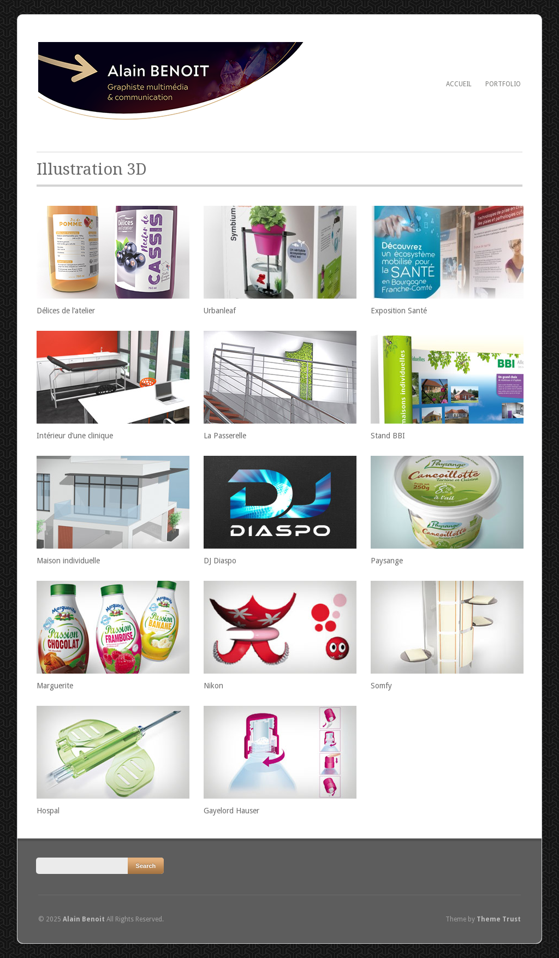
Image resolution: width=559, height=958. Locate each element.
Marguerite (55, 685)
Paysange (387, 560)
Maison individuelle (68, 560)
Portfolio (503, 84)
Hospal (48, 810)
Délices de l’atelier (66, 310)
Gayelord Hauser (231, 810)
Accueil (459, 84)
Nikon (213, 685)
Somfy (381, 685)
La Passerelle (225, 435)
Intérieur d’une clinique (75, 435)
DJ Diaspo (220, 560)
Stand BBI (388, 435)
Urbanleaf (220, 310)
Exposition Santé (399, 310)
